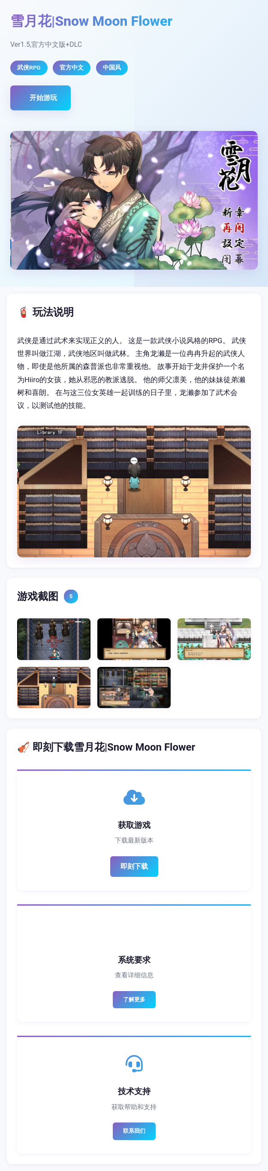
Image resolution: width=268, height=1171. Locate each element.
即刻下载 (134, 866)
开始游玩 (43, 98)
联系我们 (134, 1131)
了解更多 (134, 999)
